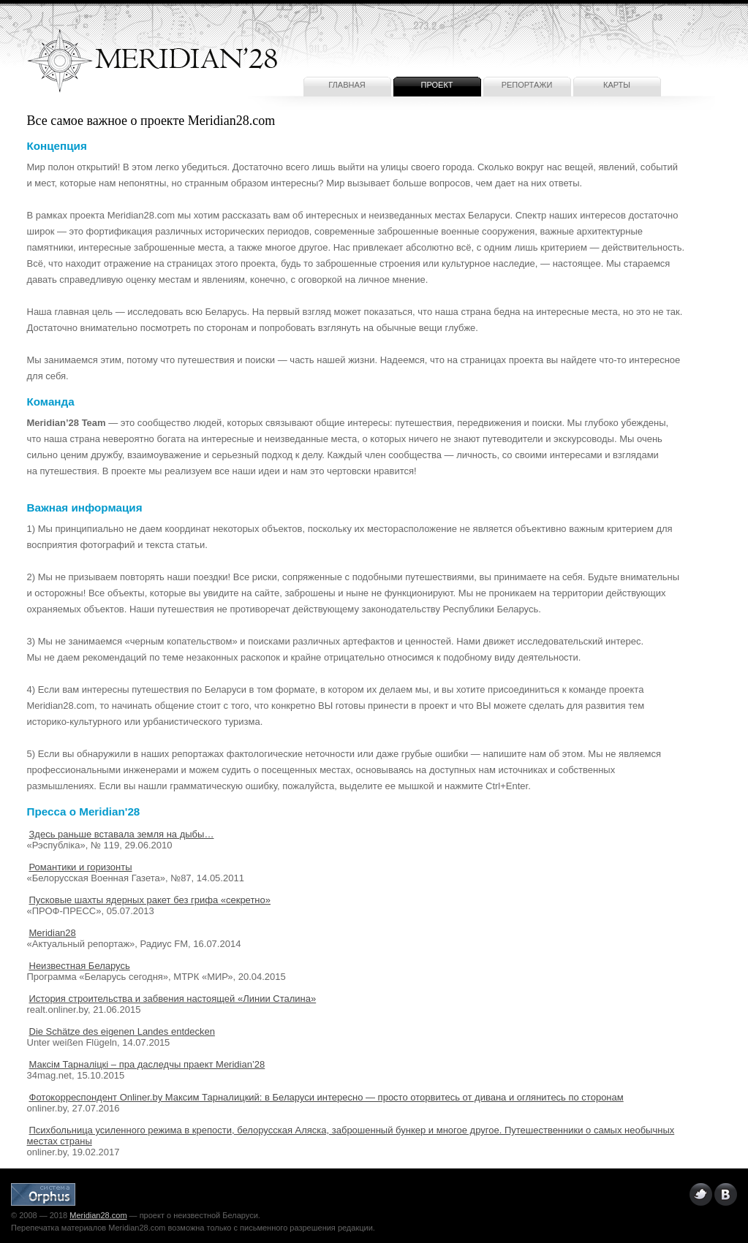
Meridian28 (52, 932)
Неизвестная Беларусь (79, 965)
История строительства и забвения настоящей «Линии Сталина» (173, 998)
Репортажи (527, 84)
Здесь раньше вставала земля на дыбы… (121, 834)
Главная (346, 84)
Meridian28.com (97, 1215)
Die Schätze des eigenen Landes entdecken (122, 1031)
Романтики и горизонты (80, 867)
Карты (616, 84)
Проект (436, 84)
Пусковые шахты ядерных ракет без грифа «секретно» (150, 899)
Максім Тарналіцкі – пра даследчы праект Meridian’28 (147, 1064)
